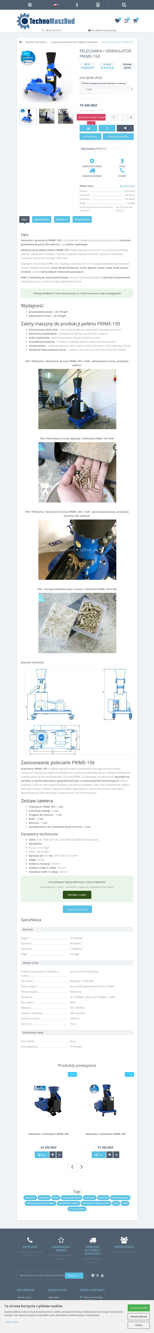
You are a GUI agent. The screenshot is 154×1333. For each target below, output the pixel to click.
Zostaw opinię (127, 66)
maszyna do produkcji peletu (40, 1203)
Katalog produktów (118, 136)
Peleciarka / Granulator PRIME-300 (49, 1133)
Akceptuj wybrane (138, 1316)
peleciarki (103, 1197)
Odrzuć (138, 1325)
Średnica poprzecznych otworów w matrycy (104, 83)
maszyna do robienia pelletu (96, 1203)
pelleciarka (89, 1197)
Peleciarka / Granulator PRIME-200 (106, 1133)
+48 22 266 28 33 (53, 30)
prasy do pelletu (77, 1208)
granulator (30, 1197)
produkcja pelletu (120, 1197)
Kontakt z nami (77, 894)
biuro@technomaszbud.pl (104, 30)
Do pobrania (82, 219)
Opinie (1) (61, 219)
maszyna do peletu (71, 1197)
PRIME (55, 1197)
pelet (116, 1203)
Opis (24, 219)
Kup (42, 1154)
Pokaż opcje (11, 1321)
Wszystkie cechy (127, 185)
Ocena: (107, 64)
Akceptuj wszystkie (139, 1307)
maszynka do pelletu (68, 1203)
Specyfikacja (42, 219)
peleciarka (44, 1197)
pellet (125, 1203)
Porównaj (90, 136)
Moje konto (54, 1297)
